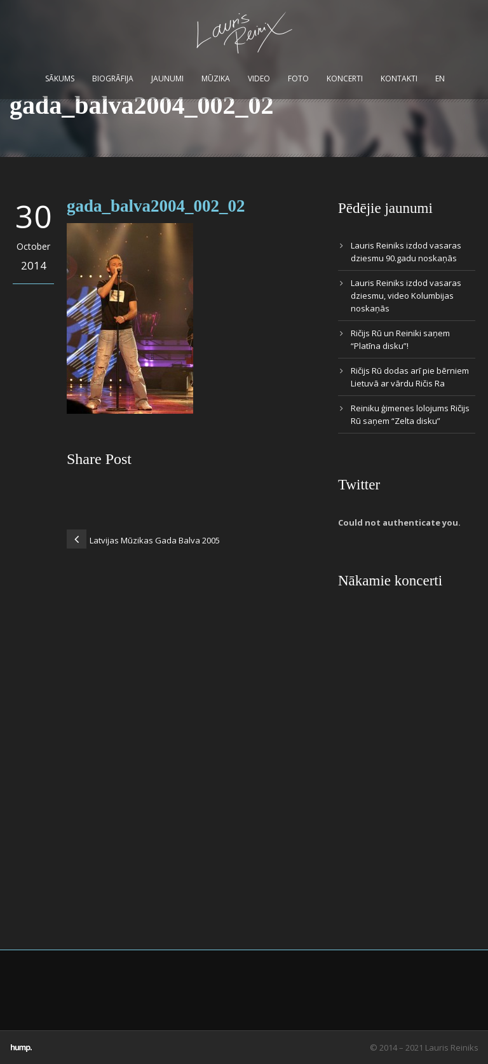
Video (259, 78)
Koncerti (345, 78)
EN (440, 78)
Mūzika (215, 78)
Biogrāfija (112, 78)
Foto (298, 78)
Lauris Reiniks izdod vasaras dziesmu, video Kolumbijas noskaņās (406, 295)
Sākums (59, 78)
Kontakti (399, 78)
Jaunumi (167, 78)
